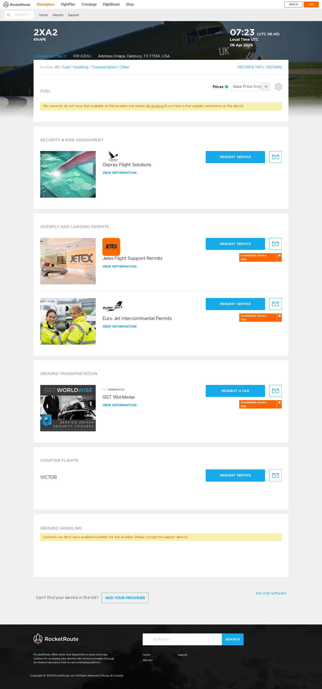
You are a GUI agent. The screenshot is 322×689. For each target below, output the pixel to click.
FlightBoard (111, 4)
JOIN (311, 4)
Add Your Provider (125, 598)
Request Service (235, 157)
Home (43, 15)
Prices (220, 86)
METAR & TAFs (251, 67)
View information (120, 173)
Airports (57, 15)
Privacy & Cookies (112, 675)
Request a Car (235, 391)
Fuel (66, 67)
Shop (130, 4)
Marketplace (45, 4)
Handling (80, 67)
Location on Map (50, 56)
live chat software (271, 593)
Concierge (89, 4)
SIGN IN (293, 4)
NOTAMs (274, 67)
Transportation (104, 67)
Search (232, 639)
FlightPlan (68, 4)
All (57, 67)
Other (124, 67)
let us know (154, 106)
